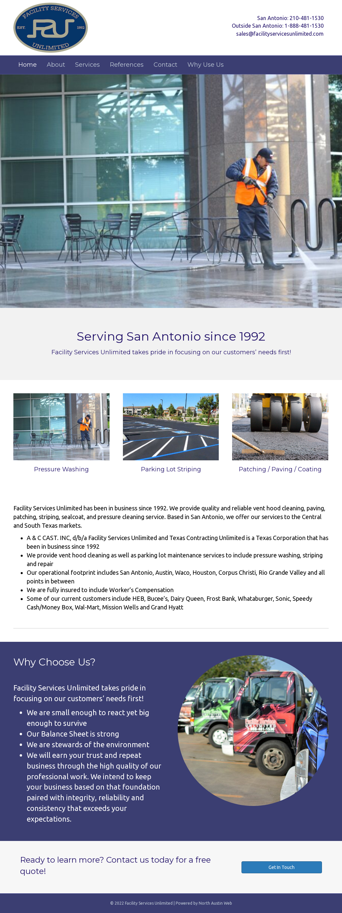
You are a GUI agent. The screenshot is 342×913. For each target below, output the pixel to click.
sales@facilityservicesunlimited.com (280, 34)
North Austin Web (215, 903)
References (127, 64)
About (56, 64)
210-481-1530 (307, 18)
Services (87, 64)
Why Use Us (205, 64)
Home (27, 64)
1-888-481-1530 (304, 26)
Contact (165, 64)
